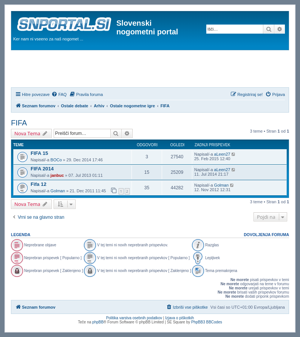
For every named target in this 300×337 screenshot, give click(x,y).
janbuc (57, 175)
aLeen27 (222, 154)
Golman (58, 191)
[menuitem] (58, 94)
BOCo (56, 160)
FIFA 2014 (42, 169)
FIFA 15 (39, 153)
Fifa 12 (38, 184)
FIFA (19, 123)
